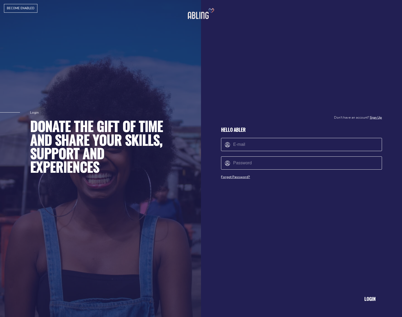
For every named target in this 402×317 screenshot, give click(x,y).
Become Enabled (21, 8)
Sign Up (376, 117)
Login (369, 298)
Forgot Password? (235, 177)
